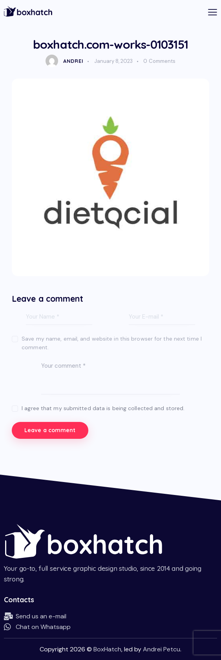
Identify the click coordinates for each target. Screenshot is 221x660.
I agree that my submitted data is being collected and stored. (103, 408)
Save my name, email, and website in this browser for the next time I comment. (112, 343)
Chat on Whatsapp (43, 626)
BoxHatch (107, 649)
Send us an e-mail (41, 616)
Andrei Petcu (161, 649)
